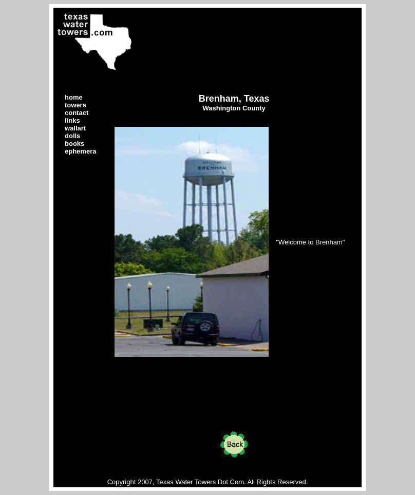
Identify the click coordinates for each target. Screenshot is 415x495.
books (74, 143)
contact (76, 113)
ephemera (80, 151)
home (74, 97)
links (72, 120)
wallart (75, 128)
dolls (72, 136)
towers (75, 105)
